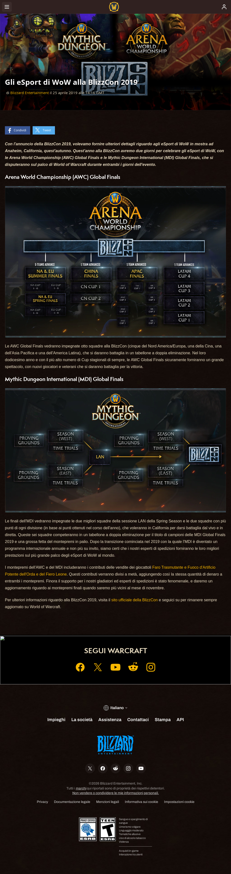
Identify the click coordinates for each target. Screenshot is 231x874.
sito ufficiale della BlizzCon (134, 600)
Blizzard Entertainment (29, 92)
